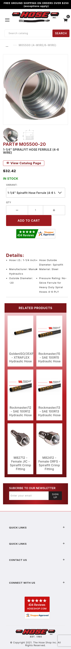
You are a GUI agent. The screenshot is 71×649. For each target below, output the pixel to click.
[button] (10, 135)
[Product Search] (28, 33)
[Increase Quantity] (54, 210)
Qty (8, 202)
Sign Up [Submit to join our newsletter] (55, 496)
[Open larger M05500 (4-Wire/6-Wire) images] (35, 89)
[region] (35, 135)
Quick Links (37, 527)
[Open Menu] (7, 20)
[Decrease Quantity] (17, 210)
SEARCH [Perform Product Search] (61, 33)
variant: (11, 184)
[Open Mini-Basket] (66, 20)
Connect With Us (37, 582)
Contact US (37, 559)
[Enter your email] (29, 495)
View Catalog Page (23, 163)
